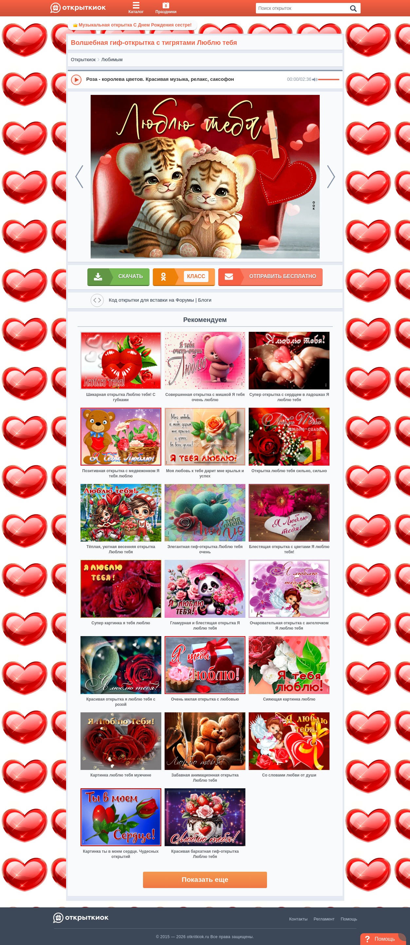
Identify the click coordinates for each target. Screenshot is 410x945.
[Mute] (315, 80)
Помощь (349, 919)
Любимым (112, 59)
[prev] (79, 177)
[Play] (76, 80)
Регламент (324, 919)
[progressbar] (328, 80)
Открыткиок (83, 59)
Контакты (298, 919)
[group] (205, 79)
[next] (331, 177)
